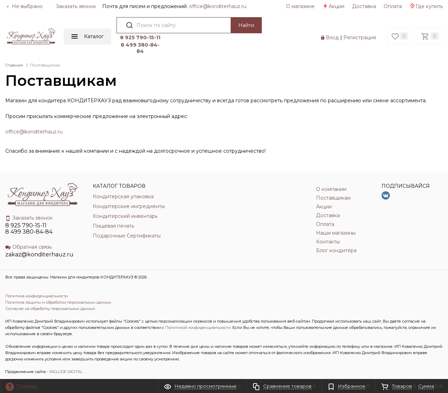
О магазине (300, 6)
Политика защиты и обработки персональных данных (58, 302)
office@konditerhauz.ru (34, 132)
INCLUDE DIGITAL (66, 371)
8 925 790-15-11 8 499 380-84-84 (28, 228)
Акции (333, 6)
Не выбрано (24, 6)
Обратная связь (28, 247)
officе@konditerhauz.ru (217, 6)
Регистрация (359, 37)
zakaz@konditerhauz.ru (39, 254)
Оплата (393, 6)
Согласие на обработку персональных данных (50, 308)
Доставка (364, 6)
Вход (332, 37)
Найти (246, 25)
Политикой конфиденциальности (198, 327)
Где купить (426, 6)
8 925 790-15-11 (140, 37)
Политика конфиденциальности (36, 296)
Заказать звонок (76, 6)
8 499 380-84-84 (140, 48)
